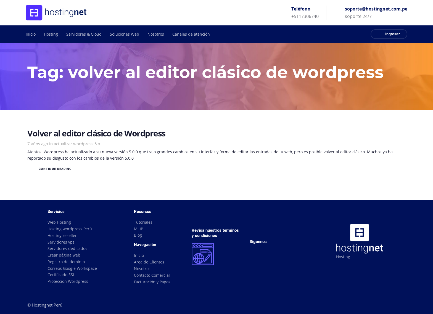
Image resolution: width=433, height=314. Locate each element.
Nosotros (142, 268)
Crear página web (63, 255)
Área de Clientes (149, 262)
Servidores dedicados (67, 248)
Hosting (343, 256)
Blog (138, 235)
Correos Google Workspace (72, 268)
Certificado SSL (61, 274)
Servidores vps (61, 242)
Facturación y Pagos (152, 281)
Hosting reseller (62, 235)
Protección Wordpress (67, 281)
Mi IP (138, 228)
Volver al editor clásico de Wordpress (216, 150)
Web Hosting (59, 222)
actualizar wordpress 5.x (77, 143)
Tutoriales (143, 222)
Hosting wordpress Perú (69, 228)
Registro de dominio (66, 261)
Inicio (139, 255)
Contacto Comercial (152, 275)
